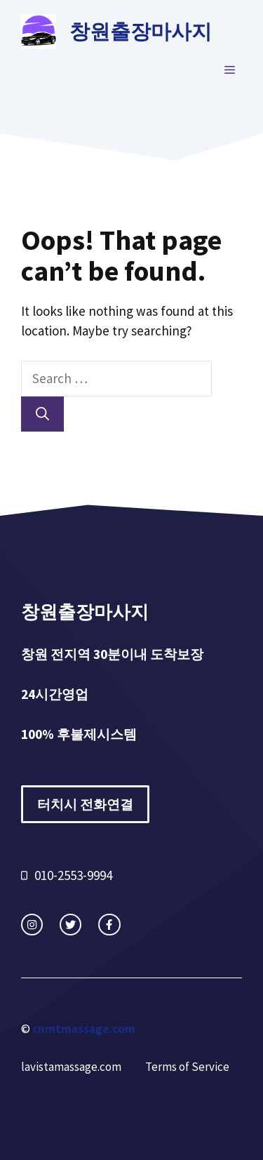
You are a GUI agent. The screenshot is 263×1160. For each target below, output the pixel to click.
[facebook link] (109, 924)
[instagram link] (32, 924)
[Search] (42, 414)
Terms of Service (187, 1066)
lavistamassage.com (71, 1066)
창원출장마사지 (140, 31)
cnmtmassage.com (83, 1028)
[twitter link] (70, 924)
